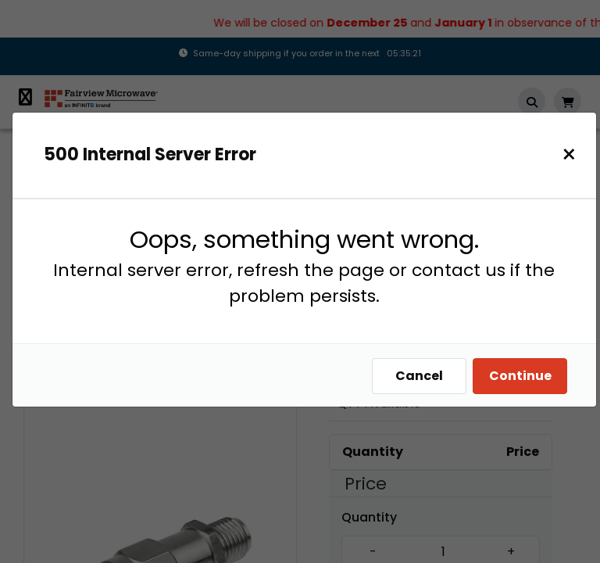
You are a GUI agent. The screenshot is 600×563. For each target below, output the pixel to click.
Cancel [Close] (419, 376)
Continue (520, 376)
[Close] (569, 154)
